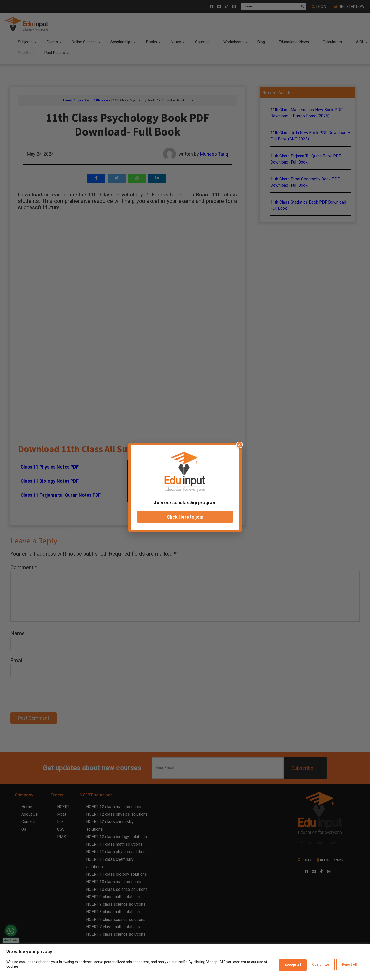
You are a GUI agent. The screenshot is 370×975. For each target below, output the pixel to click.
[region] (185, 960)
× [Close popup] (239, 444)
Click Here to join (185, 517)
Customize (281, 965)
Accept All (347, 965)
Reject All (314, 965)
